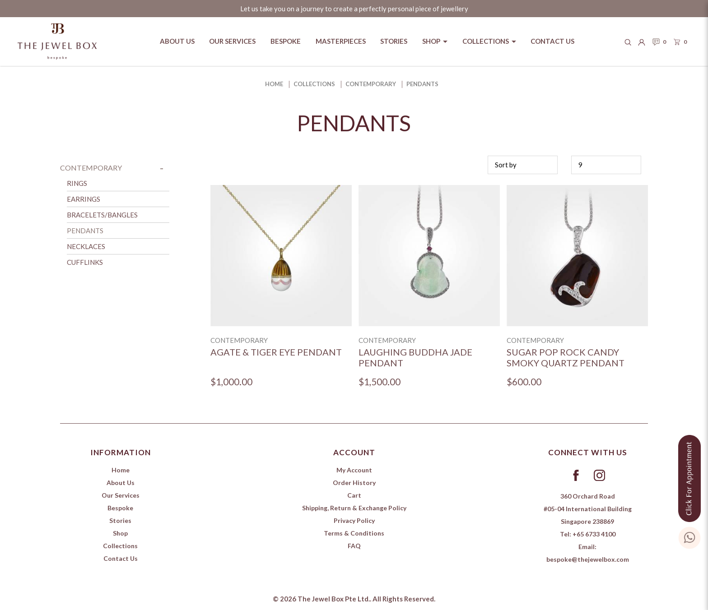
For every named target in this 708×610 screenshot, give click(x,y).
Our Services (121, 495)
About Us (121, 482)
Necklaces (86, 246)
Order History (354, 482)
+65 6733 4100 (594, 534)
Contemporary (370, 84)
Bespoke (120, 508)
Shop (120, 533)
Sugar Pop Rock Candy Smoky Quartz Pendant (565, 358)
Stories (120, 520)
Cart (354, 495)
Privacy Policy (354, 520)
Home (274, 84)
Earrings (83, 199)
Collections (314, 84)
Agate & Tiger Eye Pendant (276, 352)
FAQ (354, 546)
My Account (354, 470)
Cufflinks (85, 262)
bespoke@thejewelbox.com (587, 559)
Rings (77, 183)
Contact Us (120, 558)
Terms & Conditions (354, 533)
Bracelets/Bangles (102, 215)
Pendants (422, 84)
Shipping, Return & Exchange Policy (354, 508)
